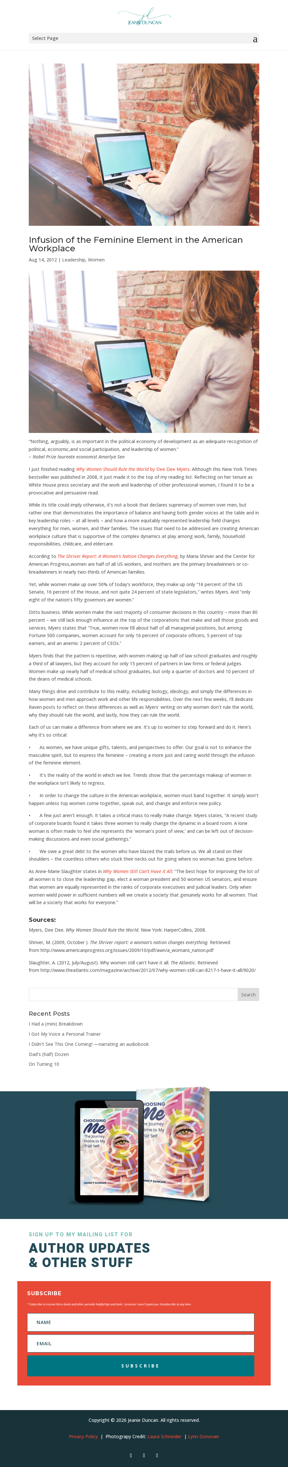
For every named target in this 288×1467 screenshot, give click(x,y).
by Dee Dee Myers (132, 469)
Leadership (73, 260)
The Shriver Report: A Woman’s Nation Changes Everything (118, 556)
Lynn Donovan (203, 1436)
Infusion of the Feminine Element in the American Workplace (136, 244)
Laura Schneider (164, 1436)
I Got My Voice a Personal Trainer (65, 1034)
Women (96, 260)
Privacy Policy (83, 1436)
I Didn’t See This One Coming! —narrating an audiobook (89, 1044)
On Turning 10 (44, 1064)
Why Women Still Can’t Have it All (137, 871)
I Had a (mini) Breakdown (56, 1024)
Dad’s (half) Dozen (49, 1054)
